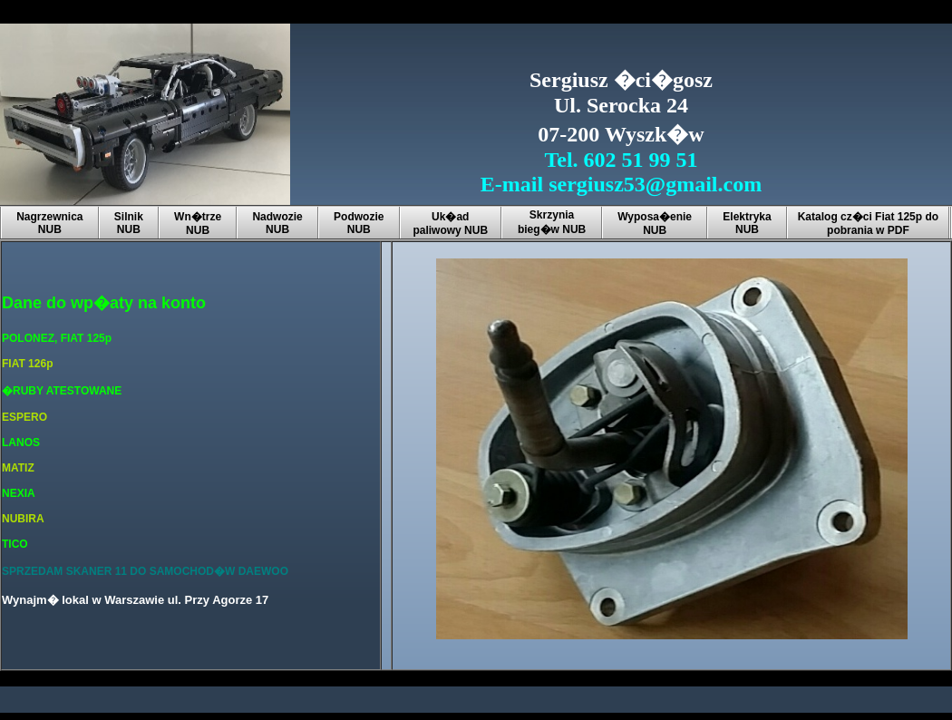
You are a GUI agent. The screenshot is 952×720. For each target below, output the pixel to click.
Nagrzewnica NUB (49, 223)
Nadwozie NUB (277, 223)
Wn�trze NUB (197, 223)
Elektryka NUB (747, 223)
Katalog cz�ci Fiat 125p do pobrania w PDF (868, 223)
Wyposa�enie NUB (654, 223)
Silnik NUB (128, 223)
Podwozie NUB (359, 223)
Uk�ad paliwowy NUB (450, 223)
